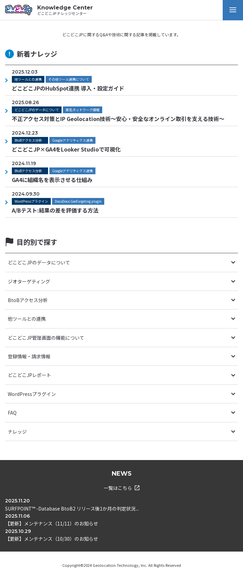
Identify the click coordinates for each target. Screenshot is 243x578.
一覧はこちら (121, 487)
